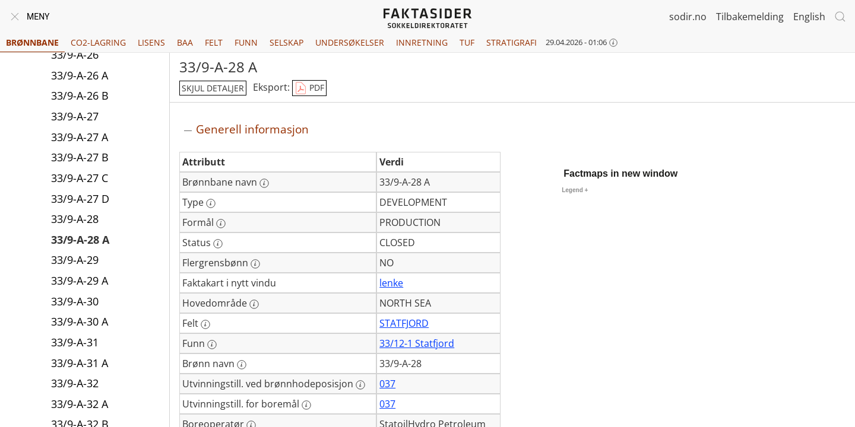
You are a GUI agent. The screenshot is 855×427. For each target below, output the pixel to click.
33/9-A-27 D (80, 199)
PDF (309, 88)
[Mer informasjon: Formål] (221, 223)
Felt (214, 42)
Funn (246, 42)
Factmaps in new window (620, 173)
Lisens (151, 42)
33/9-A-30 (75, 301)
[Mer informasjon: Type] (211, 203)
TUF (467, 42)
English (809, 16)
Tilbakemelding (750, 16)
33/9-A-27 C (79, 178)
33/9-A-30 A (79, 321)
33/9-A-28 (75, 219)
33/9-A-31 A (79, 363)
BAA (185, 42)
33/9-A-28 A (80, 239)
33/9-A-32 (75, 383)
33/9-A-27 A (79, 137)
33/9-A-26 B (80, 95)
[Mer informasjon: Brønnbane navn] (264, 183)
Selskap (286, 42)
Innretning (422, 42)
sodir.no (688, 16)
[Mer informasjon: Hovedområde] (254, 304)
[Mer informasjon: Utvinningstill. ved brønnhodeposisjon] (360, 385)
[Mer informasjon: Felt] (205, 324)
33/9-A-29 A (79, 280)
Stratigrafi (511, 42)
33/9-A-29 (75, 260)
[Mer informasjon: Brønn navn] (241, 364)
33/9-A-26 (75, 54)
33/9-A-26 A (79, 75)
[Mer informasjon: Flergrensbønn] (255, 264)
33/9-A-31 (75, 342)
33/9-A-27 (75, 116)
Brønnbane (32, 42)
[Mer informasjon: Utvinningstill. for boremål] (306, 405)
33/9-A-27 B (80, 157)
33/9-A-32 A (79, 404)
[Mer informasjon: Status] (218, 243)
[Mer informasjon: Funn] (212, 344)
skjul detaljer (213, 88)
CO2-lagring (98, 42)
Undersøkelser (349, 42)
